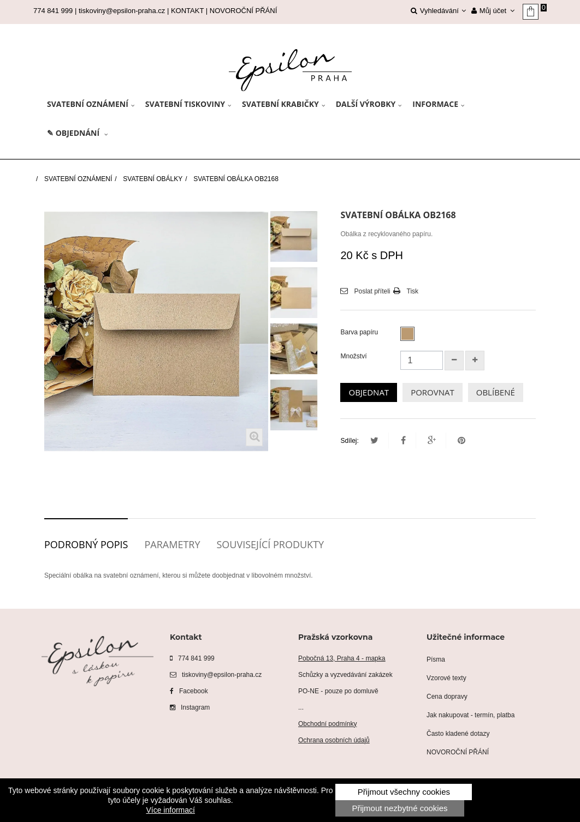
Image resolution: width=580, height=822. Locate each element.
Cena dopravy (447, 696)
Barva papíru (360, 332)
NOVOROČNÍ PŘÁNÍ (243, 11)
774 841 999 (192, 658)
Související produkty (270, 544)
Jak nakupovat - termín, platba (470, 715)
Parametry (172, 544)
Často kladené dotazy (458, 733)
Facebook (189, 691)
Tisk (413, 291)
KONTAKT (187, 11)
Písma (436, 659)
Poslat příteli (372, 291)
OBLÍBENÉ (495, 392)
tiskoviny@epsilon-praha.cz (122, 11)
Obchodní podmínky (327, 724)
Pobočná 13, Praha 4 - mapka (341, 658)
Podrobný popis (86, 544)
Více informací (170, 810)
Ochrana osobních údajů (334, 740)
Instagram (190, 707)
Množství (353, 356)
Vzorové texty (446, 678)
